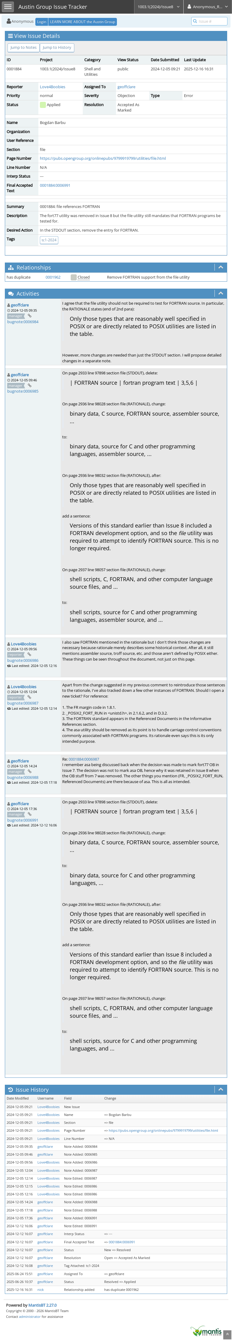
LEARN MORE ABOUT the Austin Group (82, 21)
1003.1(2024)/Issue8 (159, 6)
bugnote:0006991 (22, 820)
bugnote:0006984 (22, 321)
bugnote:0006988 (22, 777)
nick (40, 1290)
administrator (30, 1316)
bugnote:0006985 (22, 391)
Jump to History (57, 47)
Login (41, 21)
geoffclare (126, 86)
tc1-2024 (49, 240)
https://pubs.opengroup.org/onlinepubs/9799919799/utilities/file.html (103, 158)
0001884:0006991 (55, 185)
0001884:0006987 (84, 759)
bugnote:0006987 (22, 703)
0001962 (53, 277)
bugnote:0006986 (22, 660)
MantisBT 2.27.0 (42, 1305)
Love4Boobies (52, 86)
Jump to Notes (24, 47)
